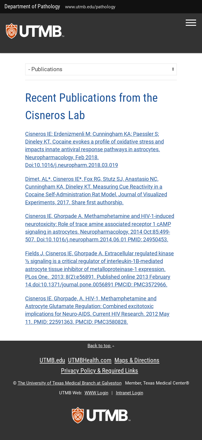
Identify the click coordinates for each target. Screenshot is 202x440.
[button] (191, 23)
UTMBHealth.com (89, 360)
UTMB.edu (52, 360)
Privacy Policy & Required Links (99, 370)
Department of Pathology (32, 6)
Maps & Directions (136, 360)
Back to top (101, 345)
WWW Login (96, 393)
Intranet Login (129, 393)
